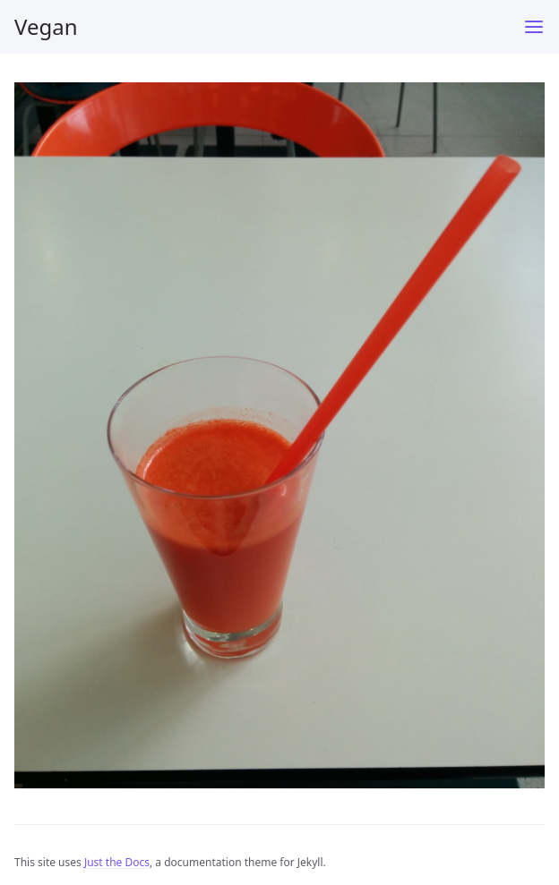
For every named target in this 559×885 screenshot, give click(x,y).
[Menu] (534, 27)
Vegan (46, 26)
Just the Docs (117, 862)
